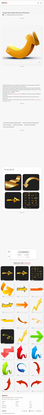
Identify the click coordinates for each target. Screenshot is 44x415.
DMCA (30, 407)
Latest (3, 403)
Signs (10, 92)
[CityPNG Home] (4, 3)
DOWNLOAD (24, 252)
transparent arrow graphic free (29, 124)
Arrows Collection (37, 99)
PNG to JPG (4, 407)
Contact (17, 405)
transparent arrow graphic (17, 124)
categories (9, 101)
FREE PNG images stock (15, 93)
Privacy (30, 405)
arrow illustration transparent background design (12, 122)
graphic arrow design (7, 124)
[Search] (38, 3)
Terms (30, 403)
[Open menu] (41, 3)
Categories (4, 405)
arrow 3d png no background (8, 126)
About (17, 403)
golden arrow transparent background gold (31, 122)
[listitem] (24, 411)
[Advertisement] (22, 22)
